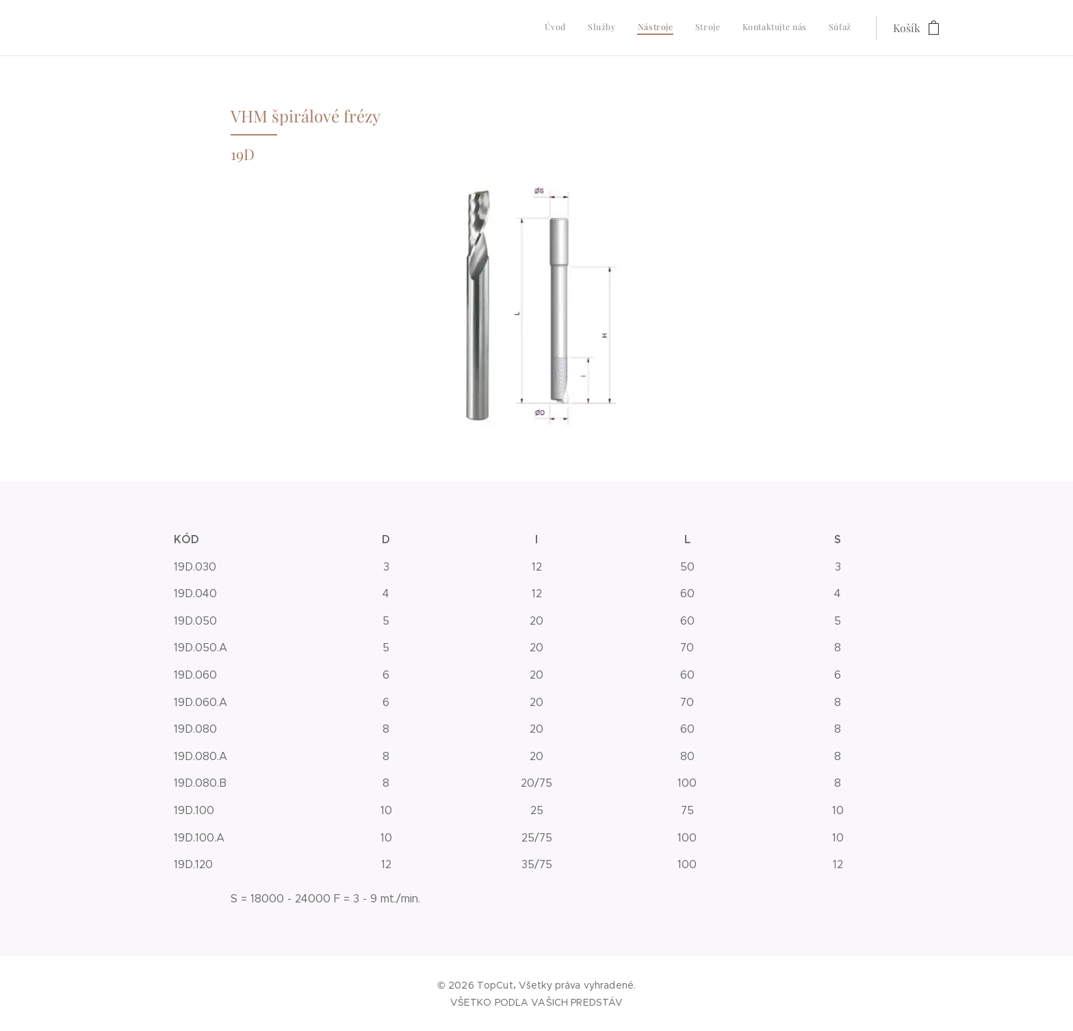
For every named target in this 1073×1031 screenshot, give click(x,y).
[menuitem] (745, 28)
